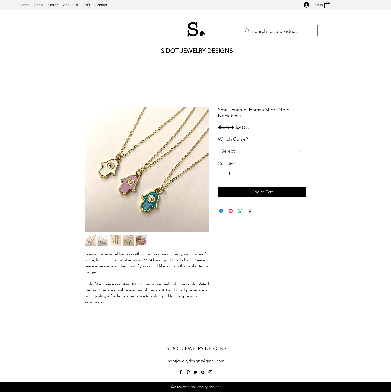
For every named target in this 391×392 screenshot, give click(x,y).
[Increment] (236, 174)
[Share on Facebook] (221, 211)
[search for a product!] (279, 31)
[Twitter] (195, 372)
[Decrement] (222, 174)
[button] (327, 4)
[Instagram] (210, 372)
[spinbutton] (229, 174)
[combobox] (262, 151)
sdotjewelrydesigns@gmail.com (196, 360)
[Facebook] (180, 372)
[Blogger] (202, 372)
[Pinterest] (188, 372)
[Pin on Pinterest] (231, 211)
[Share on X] (250, 211)
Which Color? (234, 139)
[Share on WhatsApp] (240, 211)
